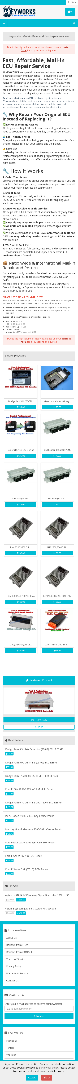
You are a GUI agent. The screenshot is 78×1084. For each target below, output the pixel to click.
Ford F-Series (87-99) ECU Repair (23, 856)
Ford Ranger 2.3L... (57, 498)
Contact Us (12, 980)
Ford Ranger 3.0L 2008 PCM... (57, 449)
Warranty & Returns (17, 973)
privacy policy (51, 1067)
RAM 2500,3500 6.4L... (20, 547)
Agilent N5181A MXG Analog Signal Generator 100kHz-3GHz (38, 895)
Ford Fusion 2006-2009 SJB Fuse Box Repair (30, 842)
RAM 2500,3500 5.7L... (57, 547)
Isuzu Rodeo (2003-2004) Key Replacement (29, 816)
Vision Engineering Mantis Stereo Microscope (30, 908)
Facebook (11, 1040)
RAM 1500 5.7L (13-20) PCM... (21, 595)
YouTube (11, 1055)
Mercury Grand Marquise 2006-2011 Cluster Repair (33, 829)
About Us (11, 937)
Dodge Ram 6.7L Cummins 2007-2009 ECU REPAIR (33, 802)
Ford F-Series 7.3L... (39, 719)
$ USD (72, 2)
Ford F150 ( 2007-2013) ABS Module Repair (29, 789)
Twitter (10, 1047)
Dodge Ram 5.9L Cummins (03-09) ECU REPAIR (31, 762)
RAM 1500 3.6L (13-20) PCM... (57, 595)
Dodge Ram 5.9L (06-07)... (20, 401)
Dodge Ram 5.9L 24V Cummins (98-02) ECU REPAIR (34, 749)
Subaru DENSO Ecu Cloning (21, 449)
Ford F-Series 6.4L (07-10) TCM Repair (26, 869)
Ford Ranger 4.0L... (21, 498)
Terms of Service (15, 959)
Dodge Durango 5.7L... (21, 644)
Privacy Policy (13, 966)
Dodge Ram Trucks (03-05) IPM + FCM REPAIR (31, 776)
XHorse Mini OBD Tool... (57, 644)
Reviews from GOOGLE (19, 952)
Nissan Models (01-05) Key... (57, 401)
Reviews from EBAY (17, 945)
